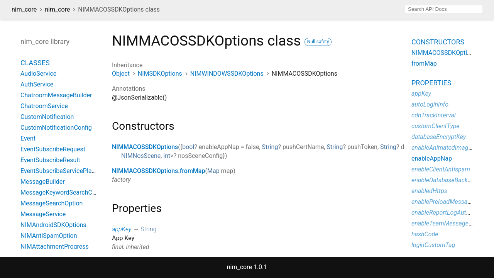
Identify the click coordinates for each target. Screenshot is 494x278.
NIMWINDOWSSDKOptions (227, 73)
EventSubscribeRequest (52, 149)
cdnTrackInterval (433, 115)
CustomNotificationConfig (56, 127)
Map (213, 171)
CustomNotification (47, 116)
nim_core (24, 9)
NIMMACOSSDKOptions (145, 147)
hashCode (424, 234)
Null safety (318, 41)
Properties (431, 83)
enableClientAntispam (440, 169)
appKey (121, 229)
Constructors (437, 42)
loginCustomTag (433, 245)
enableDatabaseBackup (442, 180)
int (166, 155)
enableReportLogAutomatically (452, 212)
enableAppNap (431, 158)
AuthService (36, 84)
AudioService (38, 73)
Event (28, 138)
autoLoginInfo (429, 104)
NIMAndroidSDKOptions (53, 225)
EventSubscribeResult (50, 160)
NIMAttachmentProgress (54, 246)
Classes (35, 63)
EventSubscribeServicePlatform (63, 171)
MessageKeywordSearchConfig (63, 192)
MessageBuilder (42, 181)
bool (188, 147)
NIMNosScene (141, 155)
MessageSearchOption (51, 203)
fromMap (424, 63)
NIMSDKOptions (160, 73)
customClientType (435, 126)
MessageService (43, 214)
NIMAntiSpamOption (48, 235)
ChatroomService (44, 106)
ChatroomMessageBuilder (56, 95)
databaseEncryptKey (438, 137)
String (270, 147)
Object (121, 73)
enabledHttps (429, 191)
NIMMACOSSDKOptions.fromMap (158, 171)
